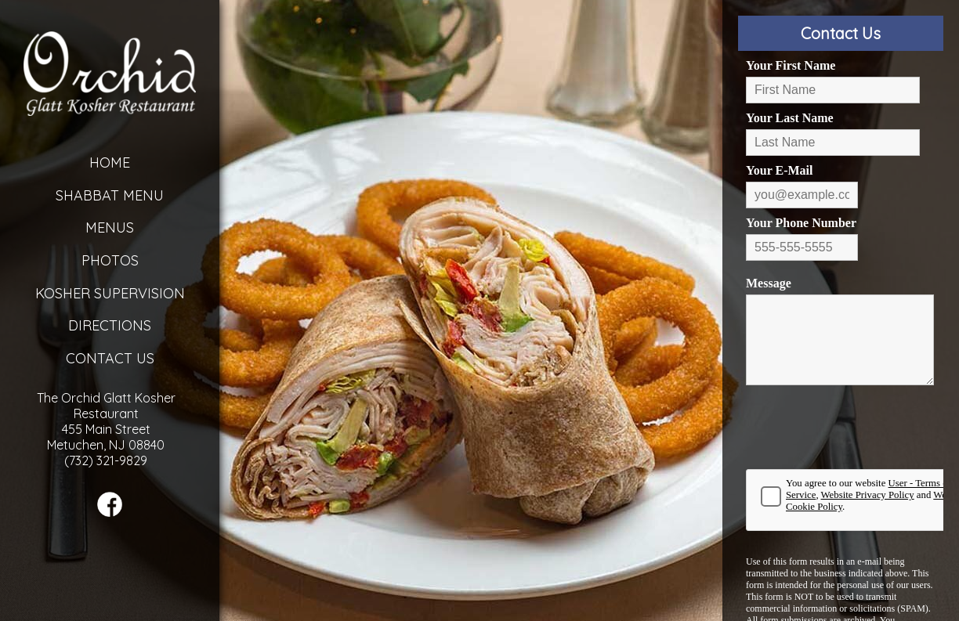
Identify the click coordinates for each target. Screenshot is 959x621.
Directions (109, 325)
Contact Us (110, 358)
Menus (109, 227)
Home (109, 162)
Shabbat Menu (110, 195)
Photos (110, 260)
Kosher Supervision (110, 293)
